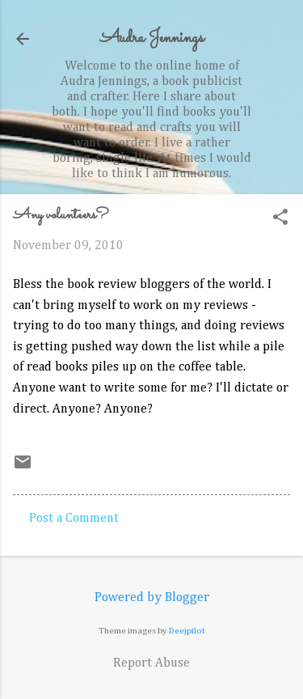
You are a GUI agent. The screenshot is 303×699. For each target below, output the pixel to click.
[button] (280, 219)
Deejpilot (187, 630)
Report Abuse (151, 663)
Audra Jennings (152, 38)
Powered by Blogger (152, 597)
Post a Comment (74, 518)
